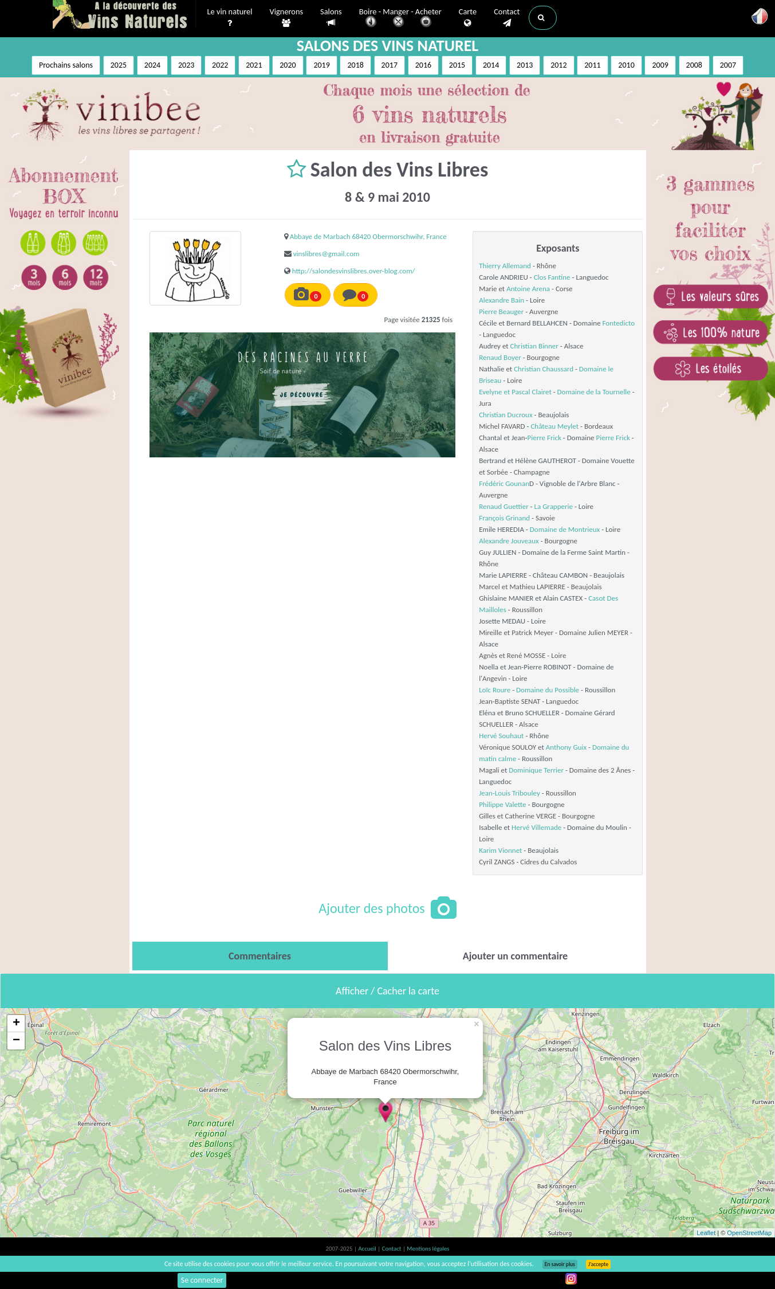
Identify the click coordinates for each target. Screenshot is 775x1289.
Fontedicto (619, 323)
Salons (331, 17)
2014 (491, 65)
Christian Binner (534, 346)
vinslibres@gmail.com (326, 253)
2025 (119, 65)
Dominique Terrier (536, 770)
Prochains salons (66, 65)
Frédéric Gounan (504, 483)
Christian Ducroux (505, 414)
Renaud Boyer (500, 357)
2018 (355, 65)
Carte (468, 17)
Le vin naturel (230, 17)
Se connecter (202, 1280)
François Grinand (504, 518)
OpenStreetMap (749, 1232)
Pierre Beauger (501, 311)
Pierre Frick (544, 437)
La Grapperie (553, 506)
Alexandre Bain (501, 300)
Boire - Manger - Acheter (400, 18)
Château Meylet (554, 426)
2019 (321, 65)
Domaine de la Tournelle (594, 391)
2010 (626, 65)
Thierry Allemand (505, 265)
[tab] (260, 956)
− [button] (16, 1040)
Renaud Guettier (504, 506)
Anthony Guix (566, 747)
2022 (220, 65)
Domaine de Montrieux (565, 529)
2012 (558, 65)
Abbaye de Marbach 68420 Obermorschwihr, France (368, 236)
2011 (592, 65)
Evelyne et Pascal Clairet (515, 391)
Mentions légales (428, 1248)
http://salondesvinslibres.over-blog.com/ (353, 271)
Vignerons (287, 17)
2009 (660, 65)
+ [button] (16, 1023)
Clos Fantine (552, 277)
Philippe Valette (502, 804)
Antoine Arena (528, 288)
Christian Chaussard (543, 369)
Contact (507, 17)
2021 (254, 65)
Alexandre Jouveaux (509, 540)
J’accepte (598, 1264)
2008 (694, 65)
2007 (728, 65)
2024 (152, 65)
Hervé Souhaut (501, 735)
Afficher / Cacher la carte (387, 991)
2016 (423, 65)
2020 (288, 65)
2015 (457, 65)
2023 (186, 65)
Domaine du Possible (547, 689)
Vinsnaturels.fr (124, 15)
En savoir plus (560, 1264)
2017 (389, 65)
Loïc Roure (494, 689)
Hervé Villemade (536, 827)
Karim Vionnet (500, 850)
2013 (525, 65)
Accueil (367, 1248)
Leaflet (706, 1232)
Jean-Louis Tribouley (509, 793)
